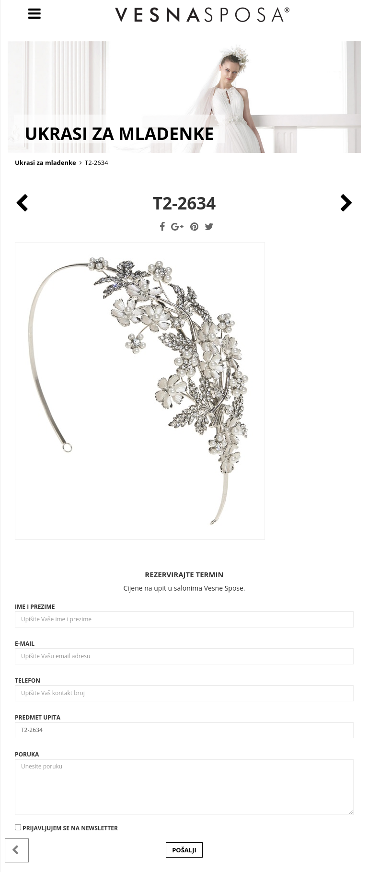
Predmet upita (37, 717)
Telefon (27, 680)
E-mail (24, 643)
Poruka (27, 754)
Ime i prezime (35, 607)
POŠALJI (184, 850)
